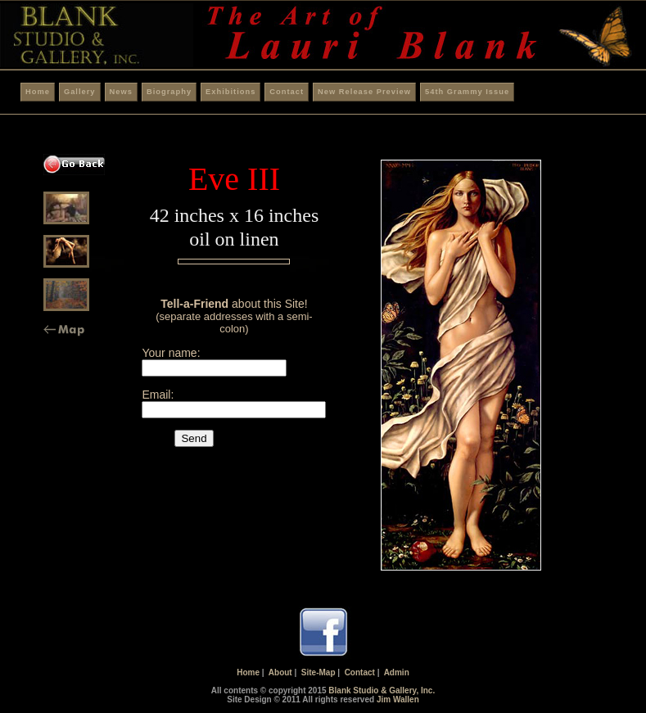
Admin (396, 672)
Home (37, 92)
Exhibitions (230, 92)
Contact (286, 92)
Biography (169, 92)
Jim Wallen (398, 699)
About (280, 672)
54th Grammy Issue (467, 92)
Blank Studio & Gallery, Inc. (381, 690)
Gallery (80, 92)
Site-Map (318, 672)
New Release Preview (364, 92)
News (121, 92)
